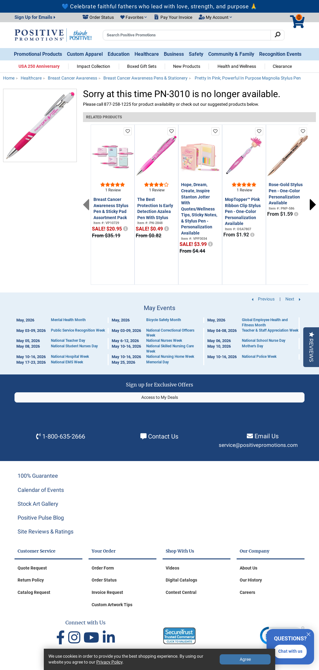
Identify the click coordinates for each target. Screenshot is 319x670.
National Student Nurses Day (74, 346)
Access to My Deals (159, 397)
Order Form (103, 568)
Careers (247, 592)
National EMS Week (67, 362)
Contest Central (181, 592)
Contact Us (163, 436)
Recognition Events (280, 54)
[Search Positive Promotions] (187, 35)
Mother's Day (252, 346)
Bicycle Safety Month (163, 320)
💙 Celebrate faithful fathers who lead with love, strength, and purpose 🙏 (159, 6)
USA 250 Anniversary (39, 66)
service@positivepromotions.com (258, 445)
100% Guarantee (38, 475)
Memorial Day (157, 362)
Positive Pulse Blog (41, 517)
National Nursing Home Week (170, 356)
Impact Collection (93, 66)
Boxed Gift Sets (141, 66)
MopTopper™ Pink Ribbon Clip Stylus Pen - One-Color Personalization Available (243, 211)
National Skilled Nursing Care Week (170, 348)
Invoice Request (107, 592)
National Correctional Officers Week (170, 333)
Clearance (282, 66)
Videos (172, 568)
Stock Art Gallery (38, 503)
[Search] (277, 35)
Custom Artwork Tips (112, 604)
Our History (251, 580)
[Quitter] (308, 633)
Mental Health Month (68, 320)
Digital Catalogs (181, 580)
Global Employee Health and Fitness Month (265, 322)
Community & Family (231, 54)
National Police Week (259, 356)
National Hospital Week (70, 356)
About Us (248, 568)
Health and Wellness (237, 66)
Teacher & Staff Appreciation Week (270, 330)
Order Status (104, 580)
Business (174, 54)
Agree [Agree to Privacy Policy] (245, 659)
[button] (133, 17)
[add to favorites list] (128, 131)
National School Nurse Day (263, 340)
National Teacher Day (68, 340)
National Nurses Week (164, 340)
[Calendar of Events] (159, 334)
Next (313, 204)
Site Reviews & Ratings (45, 531)
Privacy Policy (109, 662)
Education (119, 54)
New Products (186, 66)
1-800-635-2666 (63, 436)
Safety (196, 54)
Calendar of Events (41, 490)
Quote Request (32, 568)
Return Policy (31, 580)
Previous (86, 204)
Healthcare (147, 54)
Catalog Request (34, 592)
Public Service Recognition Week (78, 330)
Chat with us (290, 651)
